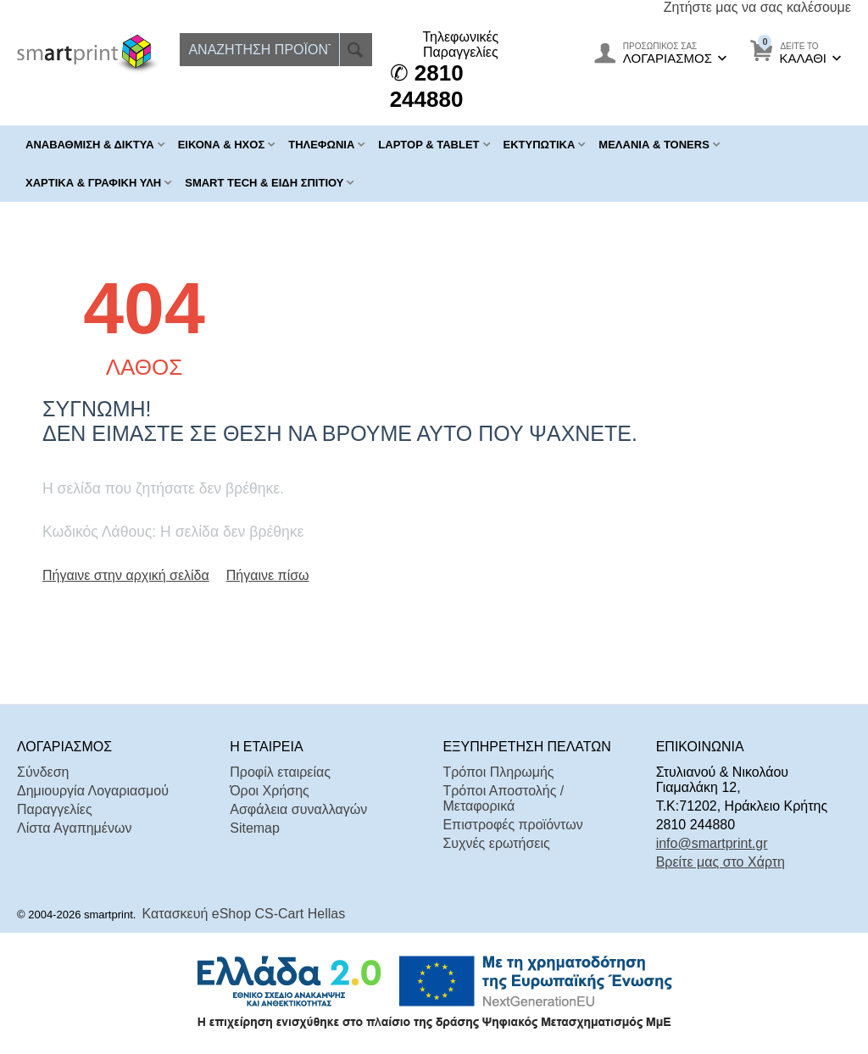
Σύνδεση (43, 772)
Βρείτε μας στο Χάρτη (720, 862)
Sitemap (255, 828)
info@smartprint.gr (712, 843)
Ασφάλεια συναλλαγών (298, 809)
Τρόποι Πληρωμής (498, 772)
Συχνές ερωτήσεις (495, 843)
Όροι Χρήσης (269, 791)
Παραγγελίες (54, 809)
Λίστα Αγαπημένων (74, 828)
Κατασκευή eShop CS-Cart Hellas (244, 913)
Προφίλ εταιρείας (280, 772)
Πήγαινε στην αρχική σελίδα (125, 575)
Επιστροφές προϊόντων (512, 824)
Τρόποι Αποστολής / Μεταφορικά (503, 798)
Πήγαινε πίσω (267, 575)
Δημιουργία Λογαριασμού (93, 791)
